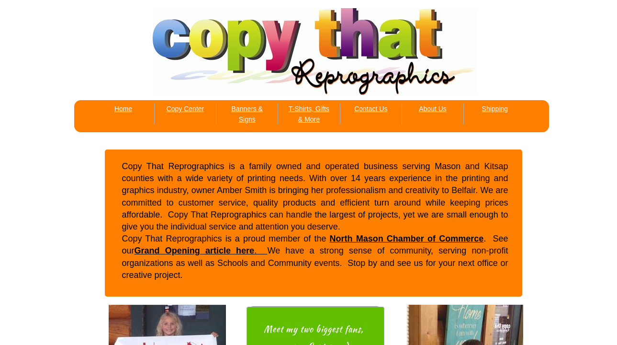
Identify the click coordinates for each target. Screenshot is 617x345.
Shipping (495, 109)
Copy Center (185, 109)
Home (123, 109)
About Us (433, 109)
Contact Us (370, 109)
